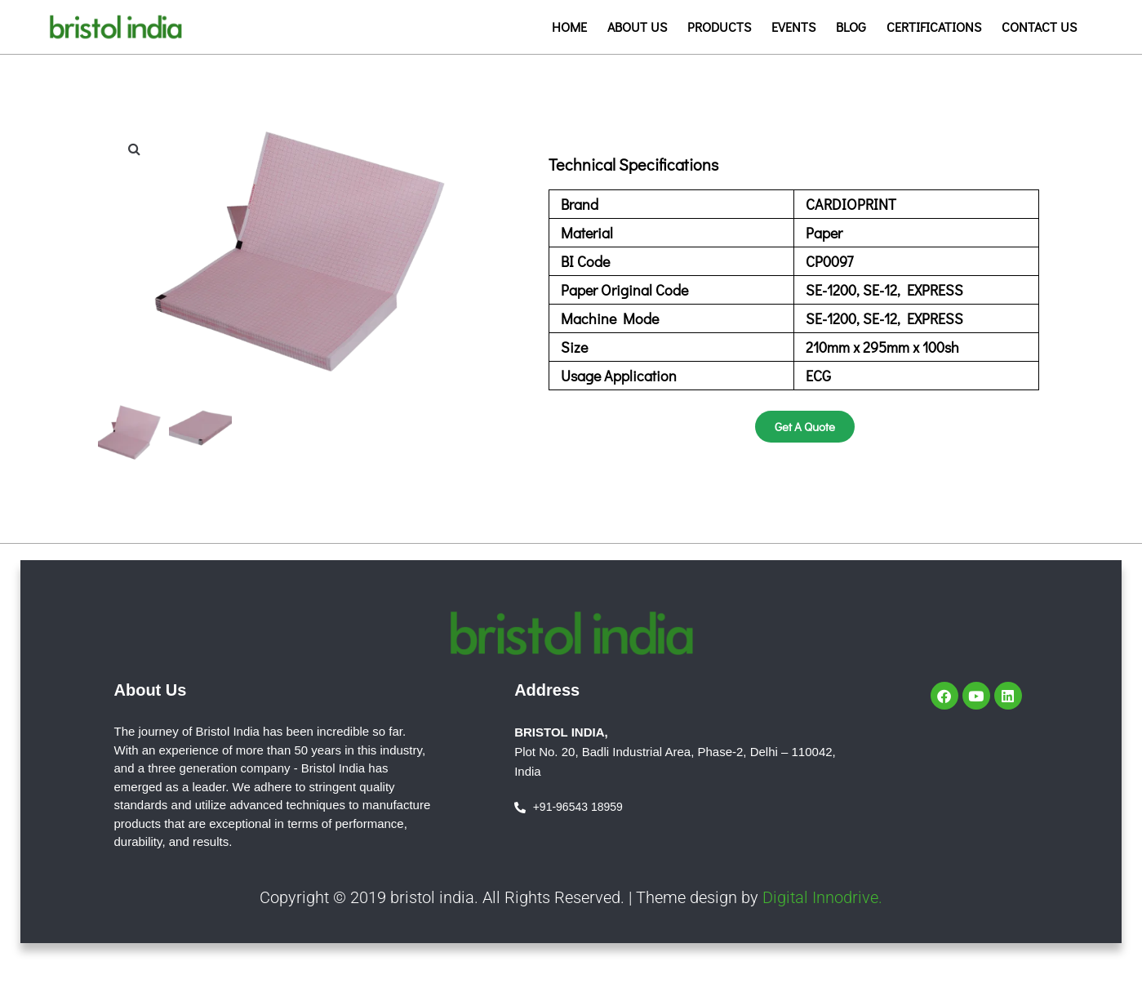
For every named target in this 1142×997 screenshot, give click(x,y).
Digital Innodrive (820, 894)
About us (637, 26)
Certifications (933, 26)
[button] (134, 148)
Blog (851, 26)
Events (793, 26)
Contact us (1039, 26)
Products (719, 26)
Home (569, 26)
